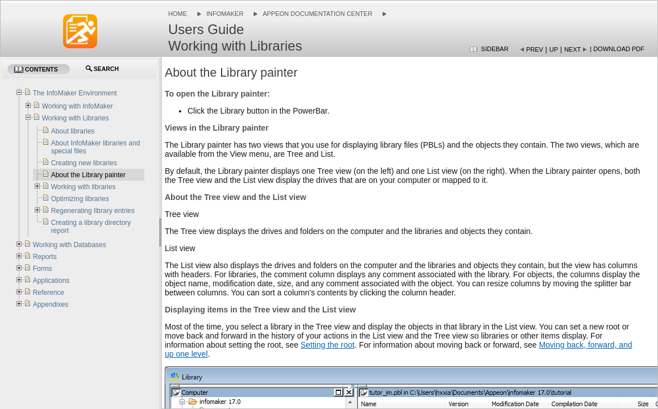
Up (553, 49)
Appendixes (51, 304)
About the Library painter (88, 175)
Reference (48, 293)
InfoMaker (224, 13)
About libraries (73, 131)
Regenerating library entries (93, 211)
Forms (42, 269)
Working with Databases (69, 245)
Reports (45, 257)
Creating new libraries (84, 163)
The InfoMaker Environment (75, 93)
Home (177, 13)
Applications (51, 281)
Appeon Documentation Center (317, 13)
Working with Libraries (75, 118)
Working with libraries (83, 187)
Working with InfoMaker (77, 106)
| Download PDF (617, 48)
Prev (534, 49)
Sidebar (495, 48)
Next (572, 49)
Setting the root (328, 344)
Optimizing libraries (80, 199)
